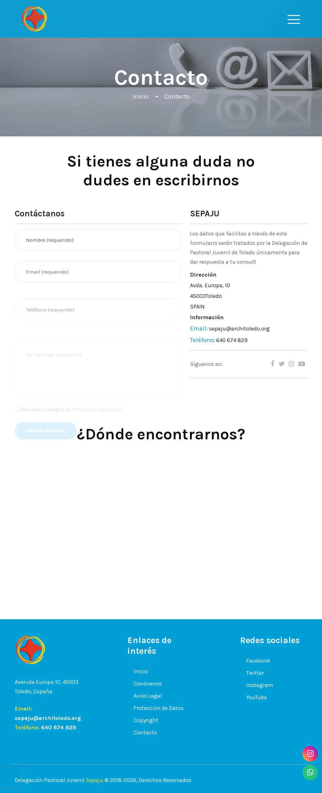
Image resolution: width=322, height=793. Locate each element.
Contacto (177, 96)
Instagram (259, 685)
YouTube (256, 697)
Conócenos (148, 683)
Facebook (258, 660)
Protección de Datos (159, 707)
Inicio (141, 96)
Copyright (146, 719)
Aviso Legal (148, 695)
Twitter (255, 672)
